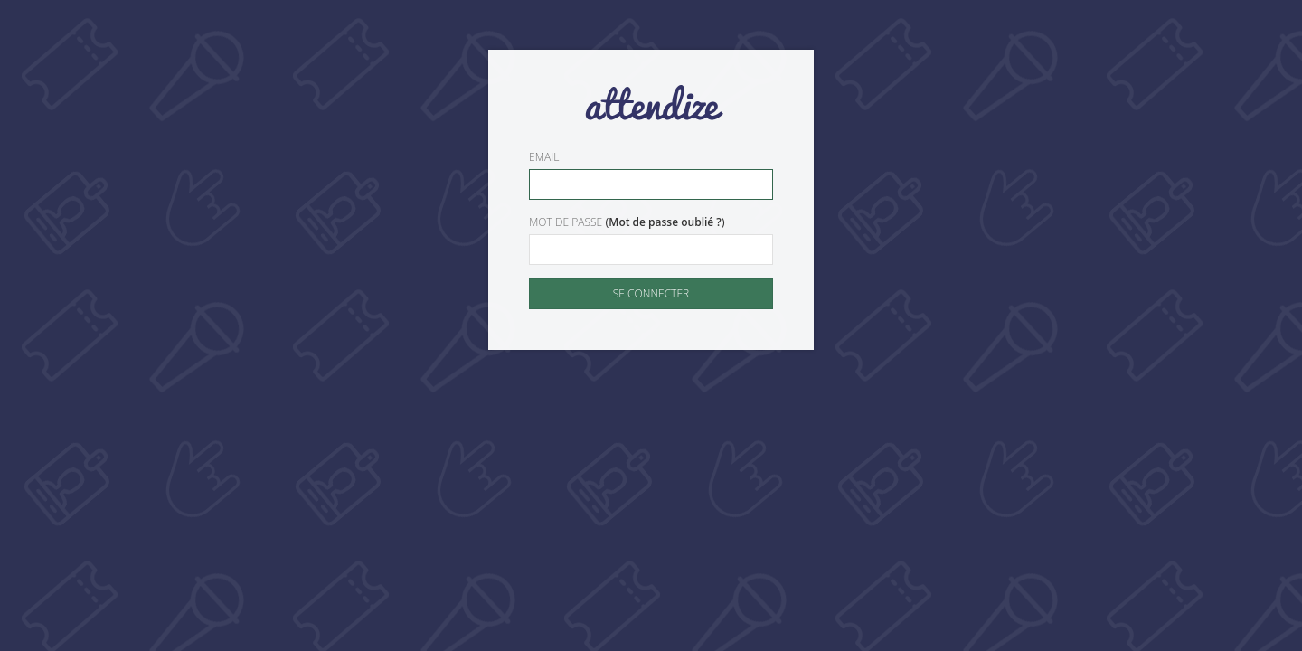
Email (544, 157)
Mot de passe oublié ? (665, 222)
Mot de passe (565, 222)
